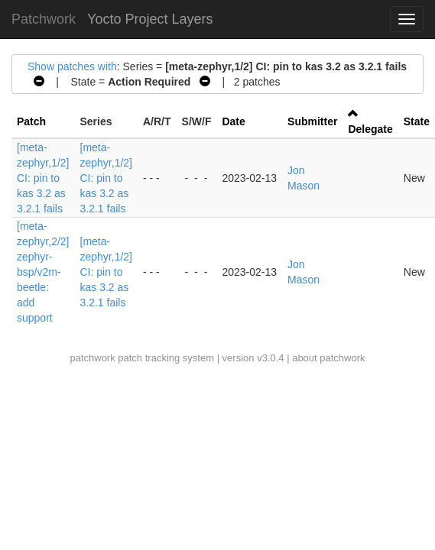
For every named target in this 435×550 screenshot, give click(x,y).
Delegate (370, 129)
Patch (31, 121)
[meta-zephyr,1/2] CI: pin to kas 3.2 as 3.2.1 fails (43, 178)
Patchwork (43, 19)
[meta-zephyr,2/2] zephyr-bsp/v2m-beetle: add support (43, 272)
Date (233, 121)
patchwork (92, 358)
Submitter (312, 121)
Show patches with (72, 66)
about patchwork (328, 358)
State (417, 121)
